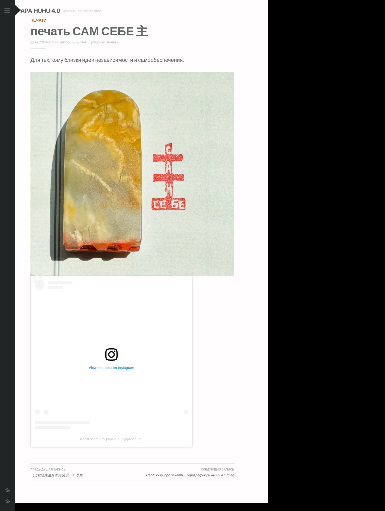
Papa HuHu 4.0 (51, 10)
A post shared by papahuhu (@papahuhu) (111, 447)
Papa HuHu (80, 50)
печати (38, 28)
